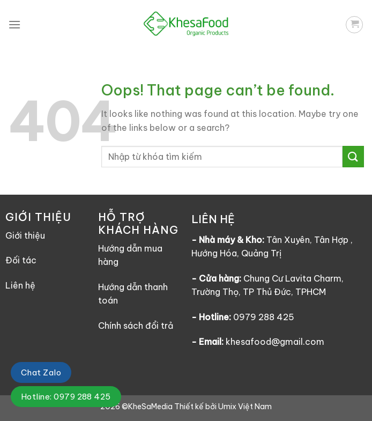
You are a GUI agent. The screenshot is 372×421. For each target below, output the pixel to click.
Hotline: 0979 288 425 (66, 397)
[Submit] (353, 156)
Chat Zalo (41, 372)
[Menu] (14, 24)
